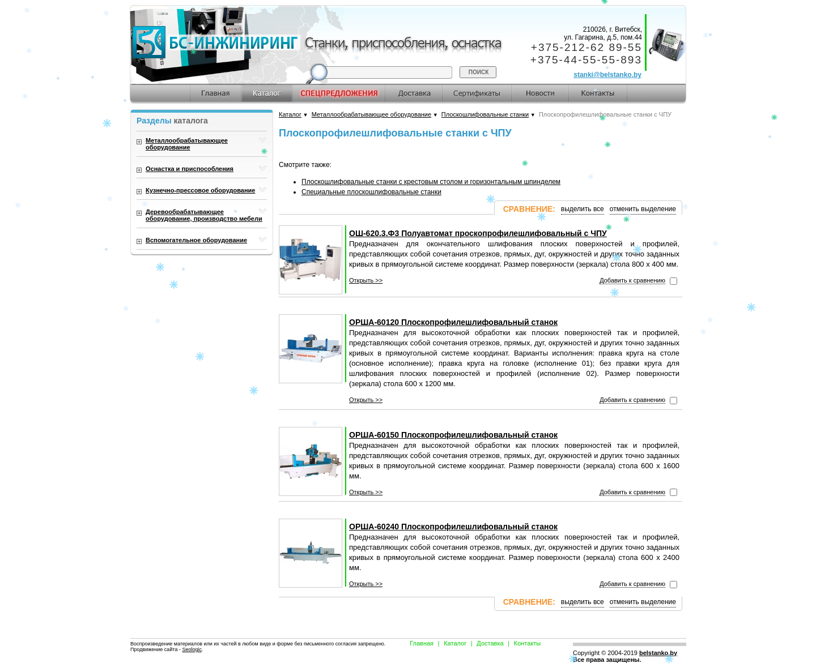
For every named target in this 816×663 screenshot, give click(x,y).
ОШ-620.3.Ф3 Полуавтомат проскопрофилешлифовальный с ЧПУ (478, 233)
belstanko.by (658, 652)
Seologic (192, 649)
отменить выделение (643, 209)
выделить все (582, 209)
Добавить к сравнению (632, 280)
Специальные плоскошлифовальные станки (371, 192)
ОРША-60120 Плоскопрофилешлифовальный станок (453, 322)
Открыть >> (365, 280)
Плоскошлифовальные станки (485, 114)
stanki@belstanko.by (607, 75)
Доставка (490, 643)
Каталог (290, 114)
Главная (422, 643)
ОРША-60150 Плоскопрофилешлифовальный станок (453, 434)
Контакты (527, 643)
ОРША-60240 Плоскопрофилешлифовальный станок (453, 526)
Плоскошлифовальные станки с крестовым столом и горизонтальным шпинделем (430, 182)
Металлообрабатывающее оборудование (371, 114)
